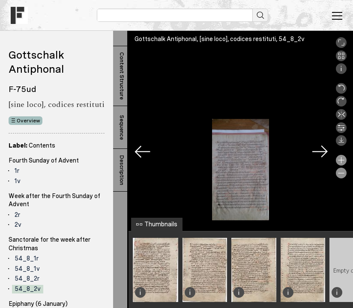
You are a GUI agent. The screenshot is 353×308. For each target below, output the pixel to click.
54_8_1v (27, 268)
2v (18, 224)
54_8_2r (27, 278)
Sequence (122, 127)
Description (122, 170)
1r (17, 170)
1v (18, 181)
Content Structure (122, 76)
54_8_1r (27, 258)
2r (17, 214)
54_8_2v (28, 288)
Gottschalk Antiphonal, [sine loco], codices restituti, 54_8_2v (220, 39)
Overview (28, 121)
